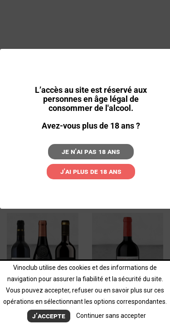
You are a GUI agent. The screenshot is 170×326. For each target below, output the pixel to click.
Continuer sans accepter (111, 315)
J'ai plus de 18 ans (90, 171)
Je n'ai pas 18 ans (91, 151)
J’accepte (48, 316)
